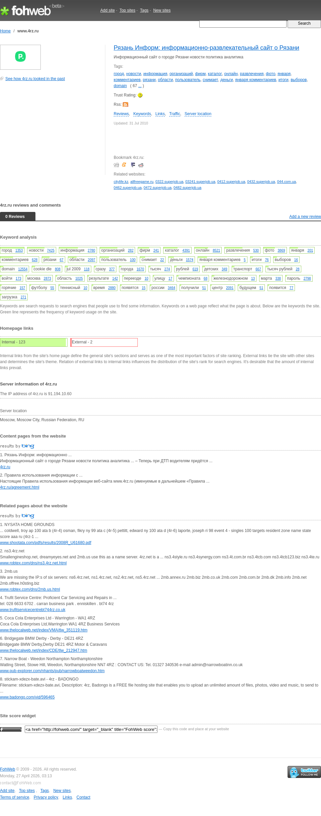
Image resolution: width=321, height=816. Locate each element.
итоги (284, 79)
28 (298, 269)
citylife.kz (121, 182)
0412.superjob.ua (231, 182)
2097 (91, 260)
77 (291, 288)
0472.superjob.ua (157, 188)
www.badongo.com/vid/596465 (27, 697)
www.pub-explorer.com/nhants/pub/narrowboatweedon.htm (52, 670)
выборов (299, 79)
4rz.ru (5, 467)
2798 (307, 278)
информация (155, 73)
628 (34, 260)
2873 (47, 278)
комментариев (127, 79)
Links (160, 113)
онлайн (230, 73)
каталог (215, 73)
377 (112, 269)
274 (167, 269)
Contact (83, 797)
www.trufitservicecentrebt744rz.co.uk (32, 609)
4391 (186, 250)
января (284, 73)
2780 (91, 250)
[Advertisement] (50, 131)
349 (224, 269)
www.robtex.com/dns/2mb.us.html (30, 589)
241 (156, 250)
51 (204, 288)
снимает (210, 79)
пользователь (188, 79)
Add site (107, 10)
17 (170, 278)
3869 (281, 250)
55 (52, 288)
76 (267, 260)
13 (253, 278)
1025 (79, 278)
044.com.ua (286, 182)
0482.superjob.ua (187, 188)
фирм (200, 73)
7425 (51, 250)
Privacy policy (46, 797)
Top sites (127, 10)
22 (162, 260)
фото (270, 73)
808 (58, 269)
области (165, 79)
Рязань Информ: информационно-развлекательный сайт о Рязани (206, 47)
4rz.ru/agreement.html (19, 487)
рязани (149, 79)
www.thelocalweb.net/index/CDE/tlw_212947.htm (43, 650)
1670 (140, 269)
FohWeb (7, 769)
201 (310, 250)
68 (205, 278)
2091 (229, 288)
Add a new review (305, 216)
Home (5, 31)
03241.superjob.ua (200, 182)
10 (146, 278)
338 (278, 278)
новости (133, 73)
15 (143, 288)
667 (258, 269)
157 (22, 288)
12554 (22, 269)
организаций (181, 73)
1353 (19, 250)
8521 (216, 250)
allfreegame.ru (141, 182)
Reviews (121, 113)
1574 (189, 260)
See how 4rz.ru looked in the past (35, 78)
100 (133, 260)
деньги (226, 79)
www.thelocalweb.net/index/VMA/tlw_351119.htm (43, 630)
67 (62, 260)
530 (256, 250)
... (139, 85)
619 (195, 269)
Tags (144, 10)
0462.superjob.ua (127, 188)
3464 (171, 288)
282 (131, 250)
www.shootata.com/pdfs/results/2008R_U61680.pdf (45, 542)
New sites (162, 10)
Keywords (142, 113)
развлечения (251, 73)
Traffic (174, 113)
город (119, 73)
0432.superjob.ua (261, 182)
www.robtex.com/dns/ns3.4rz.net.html (33, 563)
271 (23, 297)
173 (18, 278)
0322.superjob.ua (169, 182)
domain (120, 85)
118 (87, 269)
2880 (111, 288)
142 (115, 278)
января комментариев (255, 79)
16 (296, 260)
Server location (198, 113)
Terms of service (14, 797)
